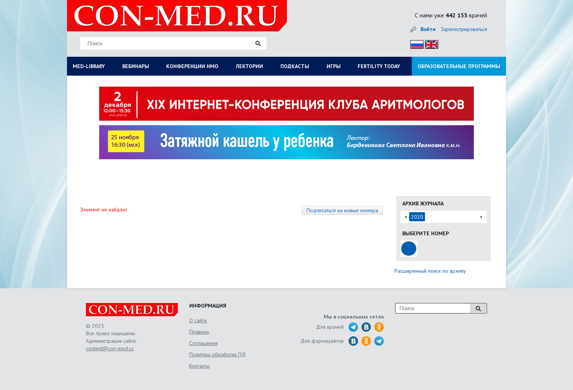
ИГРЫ (334, 66)
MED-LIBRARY (89, 66)
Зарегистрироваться (464, 29)
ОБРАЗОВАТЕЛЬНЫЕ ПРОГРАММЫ (458, 66)
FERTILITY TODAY (379, 66)
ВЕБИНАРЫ (135, 66)
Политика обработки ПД (217, 354)
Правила (199, 331)
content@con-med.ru (110, 348)
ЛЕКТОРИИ (249, 66)
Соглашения (203, 343)
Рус (415, 43)
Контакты (199, 365)
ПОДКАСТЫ (294, 66)
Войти (428, 29)
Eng (429, 43)
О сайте (198, 320)
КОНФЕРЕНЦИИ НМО (192, 66)
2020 (417, 216)
